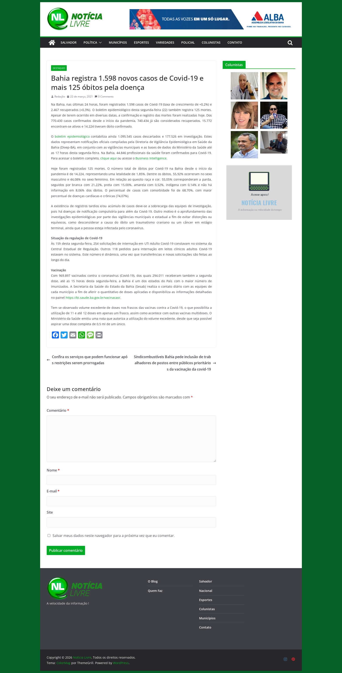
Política (90, 42)
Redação (60, 96)
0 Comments (104, 96)
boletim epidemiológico (72, 136)
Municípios (118, 42)
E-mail (53, 491)
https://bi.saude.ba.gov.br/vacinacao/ (93, 298)
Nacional (205, 591)
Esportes (141, 42)
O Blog (153, 581)
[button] (99, 42)
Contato (205, 627)
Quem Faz (155, 591)
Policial (188, 42)
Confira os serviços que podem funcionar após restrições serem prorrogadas (87, 360)
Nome (53, 470)
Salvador (69, 42)
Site (50, 512)
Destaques (59, 68)
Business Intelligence (150, 158)
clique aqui (108, 158)
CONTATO (234, 42)
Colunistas (211, 42)
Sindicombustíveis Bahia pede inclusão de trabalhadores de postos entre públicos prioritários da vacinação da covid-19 (175, 363)
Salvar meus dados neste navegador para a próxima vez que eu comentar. (114, 535)
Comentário (58, 410)
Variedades (165, 42)
